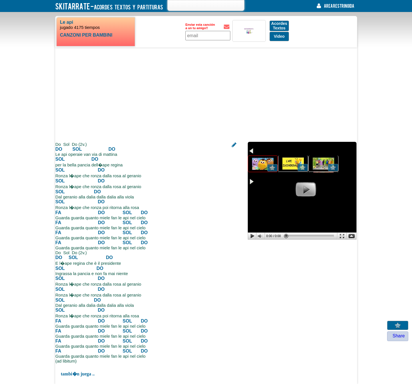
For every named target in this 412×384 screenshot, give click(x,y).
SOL (77, 149)
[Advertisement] (206, 95)
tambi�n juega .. (78, 373)
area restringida (334, 6)
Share (399, 335)
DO (59, 149)
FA (58, 212)
